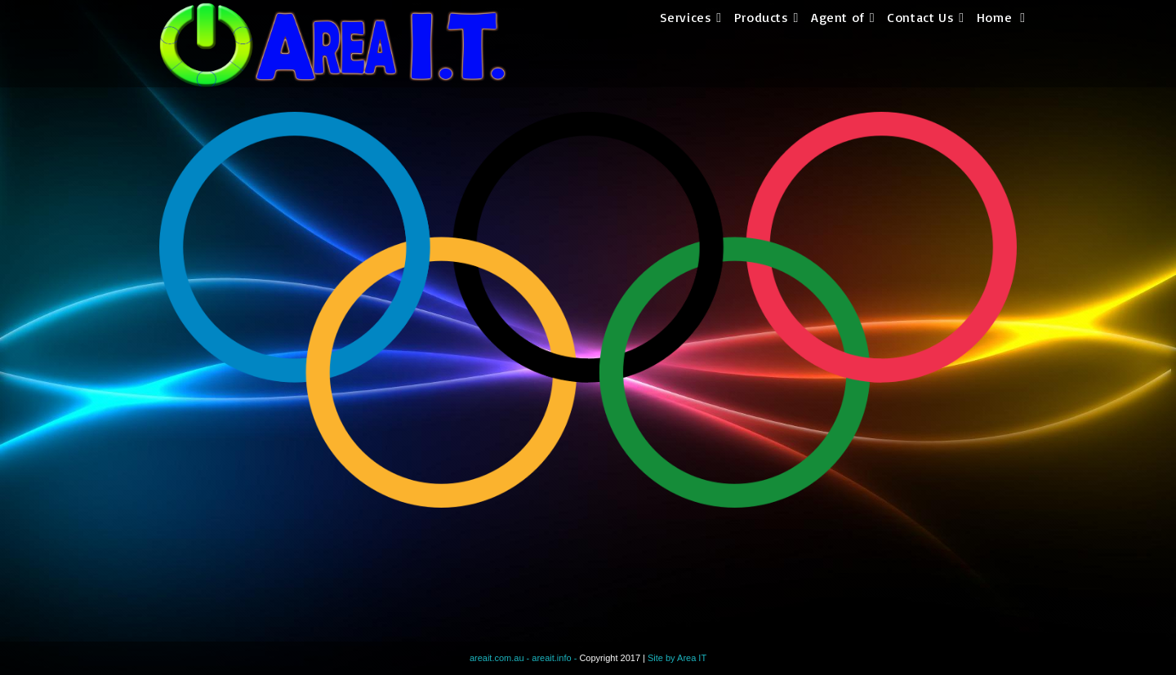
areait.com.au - (501, 658)
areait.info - (555, 658)
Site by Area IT (677, 658)
